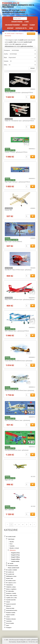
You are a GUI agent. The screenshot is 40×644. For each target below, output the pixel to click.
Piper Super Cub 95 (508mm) (13, 241)
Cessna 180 (8, 210)
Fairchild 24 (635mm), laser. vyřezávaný (16, 450)
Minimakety (8, 35)
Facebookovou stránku (25, 14)
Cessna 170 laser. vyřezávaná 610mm (16, 152)
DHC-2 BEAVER (9, 510)
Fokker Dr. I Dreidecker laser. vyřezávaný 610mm (19, 121)
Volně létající (19, 33)
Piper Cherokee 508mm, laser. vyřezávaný (17, 420)
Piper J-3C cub (9, 480)
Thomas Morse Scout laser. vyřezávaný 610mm (19, 92)
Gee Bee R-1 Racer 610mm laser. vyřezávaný (18, 270)
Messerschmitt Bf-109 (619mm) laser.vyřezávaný (19, 390)
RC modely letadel (9, 33)
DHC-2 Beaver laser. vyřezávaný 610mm (17, 331)
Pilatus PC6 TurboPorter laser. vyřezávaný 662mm (20, 299)
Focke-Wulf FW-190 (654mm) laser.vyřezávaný (18, 361)
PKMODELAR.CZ (20, 5)
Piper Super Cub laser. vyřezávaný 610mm (17, 182)
